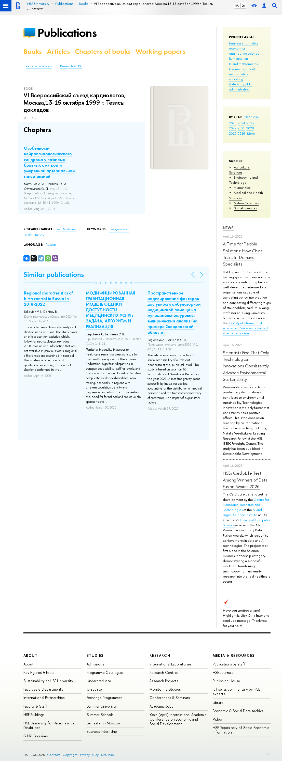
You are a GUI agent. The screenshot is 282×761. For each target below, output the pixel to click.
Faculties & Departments (43, 689)
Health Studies (33, 235)
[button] (95, 282)
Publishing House (226, 680)
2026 (256, 117)
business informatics (243, 43)
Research (160, 655)
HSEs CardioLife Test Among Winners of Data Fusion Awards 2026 (245, 479)
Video (217, 719)
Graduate (94, 689)
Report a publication (39, 66)
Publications (67, 32)
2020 (250, 128)
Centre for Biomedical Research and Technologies (246, 504)
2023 (250, 123)
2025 (232, 123)
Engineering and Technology (243, 180)
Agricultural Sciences (239, 170)
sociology (236, 79)
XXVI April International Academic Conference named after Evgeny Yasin (245, 328)
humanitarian (238, 58)
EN (243, 5)
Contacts (53, 755)
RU (237, 5)
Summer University (102, 706)
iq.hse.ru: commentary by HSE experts (236, 691)
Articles (58, 51)
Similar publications (53, 274)
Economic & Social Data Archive (238, 710)
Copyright (70, 755)
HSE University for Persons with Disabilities (48, 725)
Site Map (107, 755)
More (251, 133)
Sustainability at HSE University (48, 680)
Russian (51, 245)
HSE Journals (223, 672)
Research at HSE (71, 66)
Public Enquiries (35, 736)
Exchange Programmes (104, 697)
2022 (232, 128)
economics (237, 48)
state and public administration (240, 86)
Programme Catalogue (105, 672)
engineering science (244, 53)
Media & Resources (234, 655)
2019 (232, 133)
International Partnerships (43, 697)
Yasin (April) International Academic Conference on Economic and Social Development (178, 719)
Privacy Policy (89, 755)
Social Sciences (245, 208)
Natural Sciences (246, 203)
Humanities (242, 187)
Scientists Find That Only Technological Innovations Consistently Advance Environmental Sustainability (246, 366)
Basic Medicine (66, 229)
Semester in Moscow (103, 723)
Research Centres (164, 672)
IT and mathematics (243, 63)
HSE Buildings (33, 714)
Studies (95, 655)
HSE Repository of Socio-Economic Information (241, 730)
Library (218, 702)
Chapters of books (102, 51)
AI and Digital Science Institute (242, 512)
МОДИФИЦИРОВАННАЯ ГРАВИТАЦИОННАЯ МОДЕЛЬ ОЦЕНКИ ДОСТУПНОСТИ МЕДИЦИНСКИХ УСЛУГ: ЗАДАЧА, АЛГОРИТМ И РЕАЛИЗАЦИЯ (110, 310)
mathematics (238, 74)
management (245, 69)
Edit (268, 754)
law (231, 69)
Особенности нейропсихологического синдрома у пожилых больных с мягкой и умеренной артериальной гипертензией (49, 162)
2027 (248, 117)
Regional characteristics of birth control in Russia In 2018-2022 (48, 298)
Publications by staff (229, 664)
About (30, 655)
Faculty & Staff (35, 706)
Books (32, 51)
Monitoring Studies (165, 689)
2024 (241, 123)
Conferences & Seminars (170, 697)
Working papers (160, 51)
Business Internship (102, 731)
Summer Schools (100, 714)
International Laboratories (170, 664)
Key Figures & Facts (38, 672)
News (228, 227)
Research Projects (164, 680)
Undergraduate (99, 680)
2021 (241, 128)
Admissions (95, 664)
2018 (241, 133)
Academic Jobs (161, 706)
